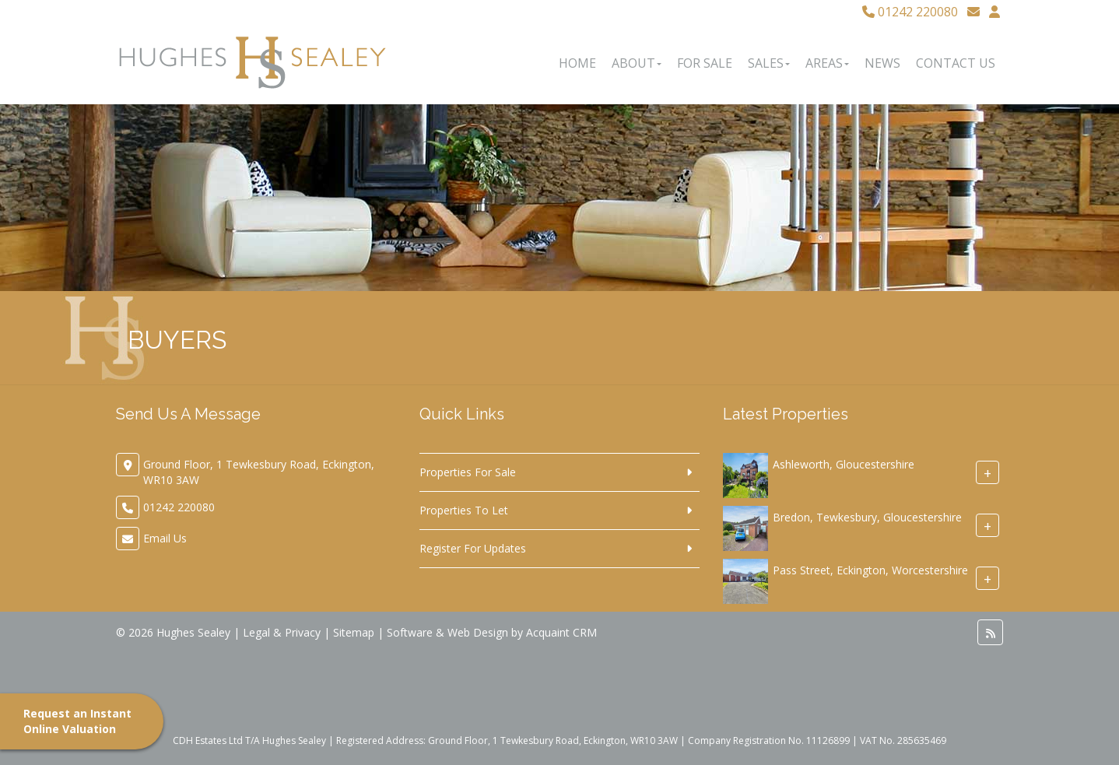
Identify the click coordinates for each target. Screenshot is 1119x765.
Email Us (165, 538)
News (882, 63)
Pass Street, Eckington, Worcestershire (870, 570)
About (636, 63)
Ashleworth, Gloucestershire (843, 464)
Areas (827, 63)
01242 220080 (910, 11)
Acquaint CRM (561, 632)
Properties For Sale (467, 472)
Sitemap (353, 632)
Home (577, 63)
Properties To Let (463, 510)
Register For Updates (472, 548)
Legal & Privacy (282, 632)
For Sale (704, 63)
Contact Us (955, 63)
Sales (769, 63)
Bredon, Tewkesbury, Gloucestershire (867, 517)
